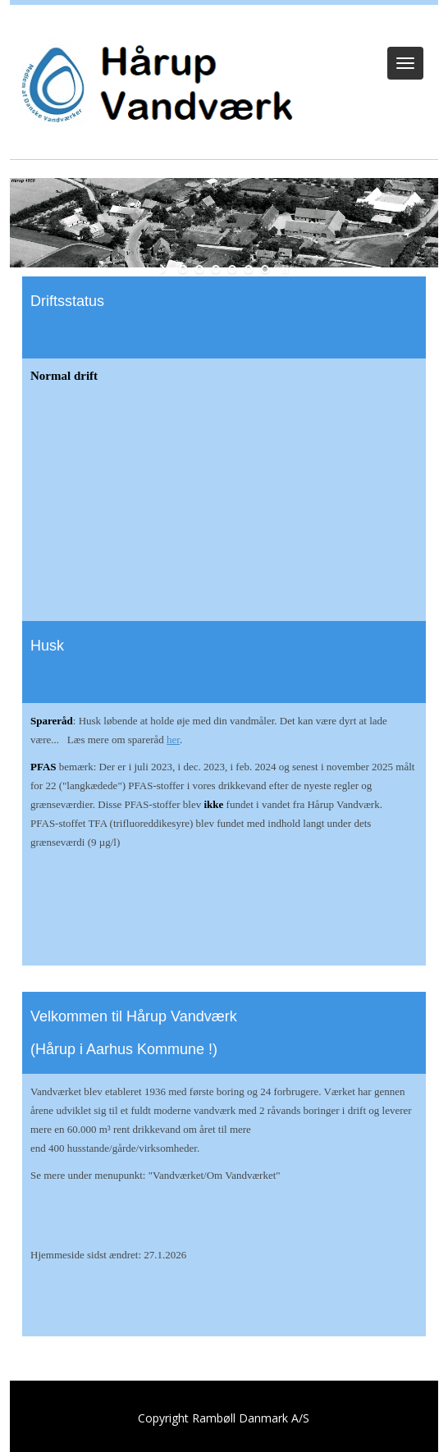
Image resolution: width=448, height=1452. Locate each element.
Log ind (224, 26)
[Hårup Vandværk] (152, 86)
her (173, 739)
